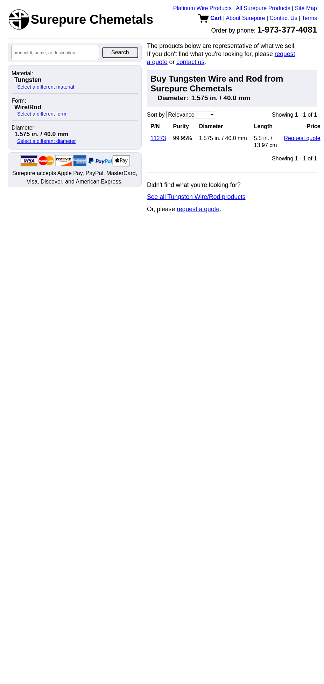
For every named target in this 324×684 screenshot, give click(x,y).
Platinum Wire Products (202, 8)
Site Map (306, 8)
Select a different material (45, 87)
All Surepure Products (263, 8)
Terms (309, 18)
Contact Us (283, 18)
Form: (19, 101)
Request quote (302, 138)
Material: (22, 73)
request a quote (198, 209)
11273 (158, 138)
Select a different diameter (46, 141)
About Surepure (245, 18)
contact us (190, 61)
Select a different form (41, 114)
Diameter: (24, 128)
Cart (209, 18)
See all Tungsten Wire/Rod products (196, 196)
